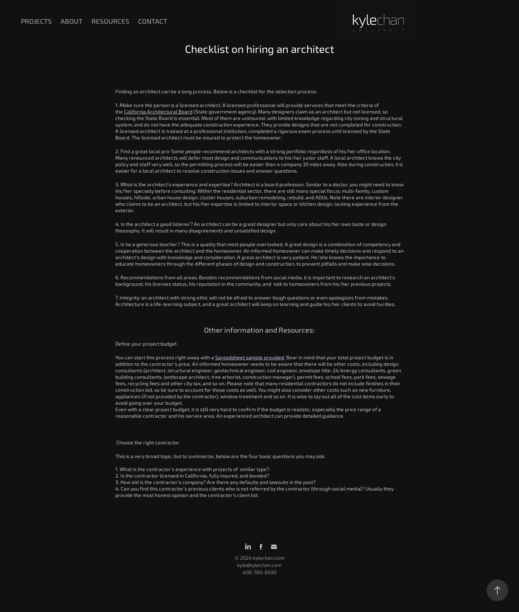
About (72, 21)
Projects (36, 21)
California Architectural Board (158, 112)
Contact (152, 21)
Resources (110, 21)
